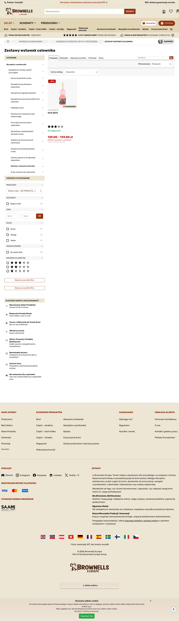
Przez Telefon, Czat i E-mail (19, 316)
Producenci (49, 23)
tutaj (89, 606)
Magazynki (71, 29)
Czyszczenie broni (159, 29)
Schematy (27, 23)
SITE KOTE (53, 113)
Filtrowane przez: (144, 64)
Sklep (8, 23)
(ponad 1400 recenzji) (97, 35)
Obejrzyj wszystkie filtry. (25, 280)
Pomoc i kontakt (13, 2)
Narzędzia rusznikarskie (129, 29)
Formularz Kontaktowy (166, 419)
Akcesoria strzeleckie (106, 29)
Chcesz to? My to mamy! (18, 307)
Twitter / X (72, 475)
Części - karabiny (18, 29)
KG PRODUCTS (53, 110)
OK (39, 216)
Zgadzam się (87, 616)
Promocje (169, 23)
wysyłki (105, 544)
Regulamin (124, 425)
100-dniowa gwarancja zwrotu (160, 2)
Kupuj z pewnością (16, 333)
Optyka (145, 29)
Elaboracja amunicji (83, 29)
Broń (6, 29)
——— (171, 28)
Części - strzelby (56, 29)
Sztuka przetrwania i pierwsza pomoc (81, 443)
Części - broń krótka (38, 29)
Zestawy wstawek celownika (56, 142)
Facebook (39, 475)
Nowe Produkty (8, 431)
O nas (157, 425)
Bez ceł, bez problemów (18, 324)
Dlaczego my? (126, 419)
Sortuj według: (57, 72)
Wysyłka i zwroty (127, 431)
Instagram (23, 475)
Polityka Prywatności (165, 437)
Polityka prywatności (91, 611)
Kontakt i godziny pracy (166, 431)
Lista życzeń (171, 11)
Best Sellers (7, 425)
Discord (7, 475)
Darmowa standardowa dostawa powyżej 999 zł (83, 2)
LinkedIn (55, 475)
